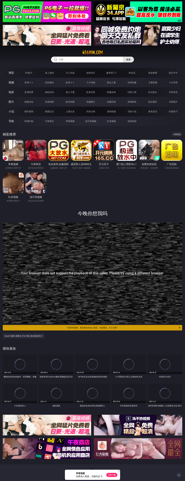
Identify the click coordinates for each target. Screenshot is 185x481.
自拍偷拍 (49, 82)
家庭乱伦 (49, 111)
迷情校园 (111, 111)
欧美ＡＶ (70, 82)
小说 (11, 111)
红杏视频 (111, 121)
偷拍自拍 (49, 92)
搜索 (128, 59)
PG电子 (28, 72)
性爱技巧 (173, 111)
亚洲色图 (49, 101)
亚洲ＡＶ (28, 82)
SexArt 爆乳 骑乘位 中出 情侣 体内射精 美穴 (24, 336)
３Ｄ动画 (90, 82)
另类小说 (132, 111)
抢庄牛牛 (173, 72)
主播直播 (152, 82)
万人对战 (70, 72)
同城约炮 (28, 121)
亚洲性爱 (28, 92)
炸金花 (132, 72)
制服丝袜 (111, 92)
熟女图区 (152, 101)
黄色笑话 (152, 111)
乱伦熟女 (152, 92)
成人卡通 (70, 92)
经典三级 (132, 92)
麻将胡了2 (111, 72)
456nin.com (92, 52)
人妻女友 (70, 111)
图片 (11, 102)
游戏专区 (90, 72)
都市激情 (28, 111)
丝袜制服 (132, 82)
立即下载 (112, 475)
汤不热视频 (90, 121)
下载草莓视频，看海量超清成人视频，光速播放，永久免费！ (123, 327)
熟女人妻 (111, 82)
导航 (11, 121)
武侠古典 (90, 111)
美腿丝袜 (111, 101)
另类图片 (173, 101)
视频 (11, 82)
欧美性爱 (90, 92)
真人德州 (49, 72)
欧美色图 (70, 101)
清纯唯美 (132, 101)
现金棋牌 (152, 72)
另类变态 (173, 92)
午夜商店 (49, 121)
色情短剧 (132, 121)
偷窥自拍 (28, 101)
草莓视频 (70, 121)
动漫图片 (90, 101)
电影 (11, 92)
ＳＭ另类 (173, 82)
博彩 (11, 73)
